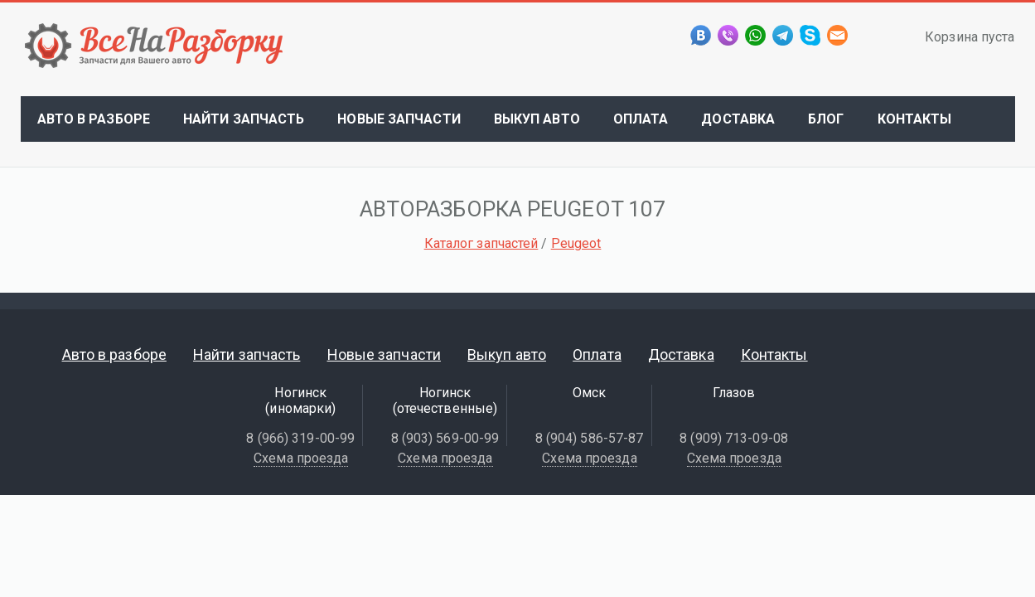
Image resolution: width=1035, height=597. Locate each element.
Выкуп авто (537, 119)
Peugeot (576, 243)
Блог (826, 119)
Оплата (641, 119)
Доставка (738, 119)
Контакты (915, 119)
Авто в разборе (93, 119)
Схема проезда (301, 458)
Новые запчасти (398, 119)
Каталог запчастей (481, 243)
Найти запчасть (243, 119)
